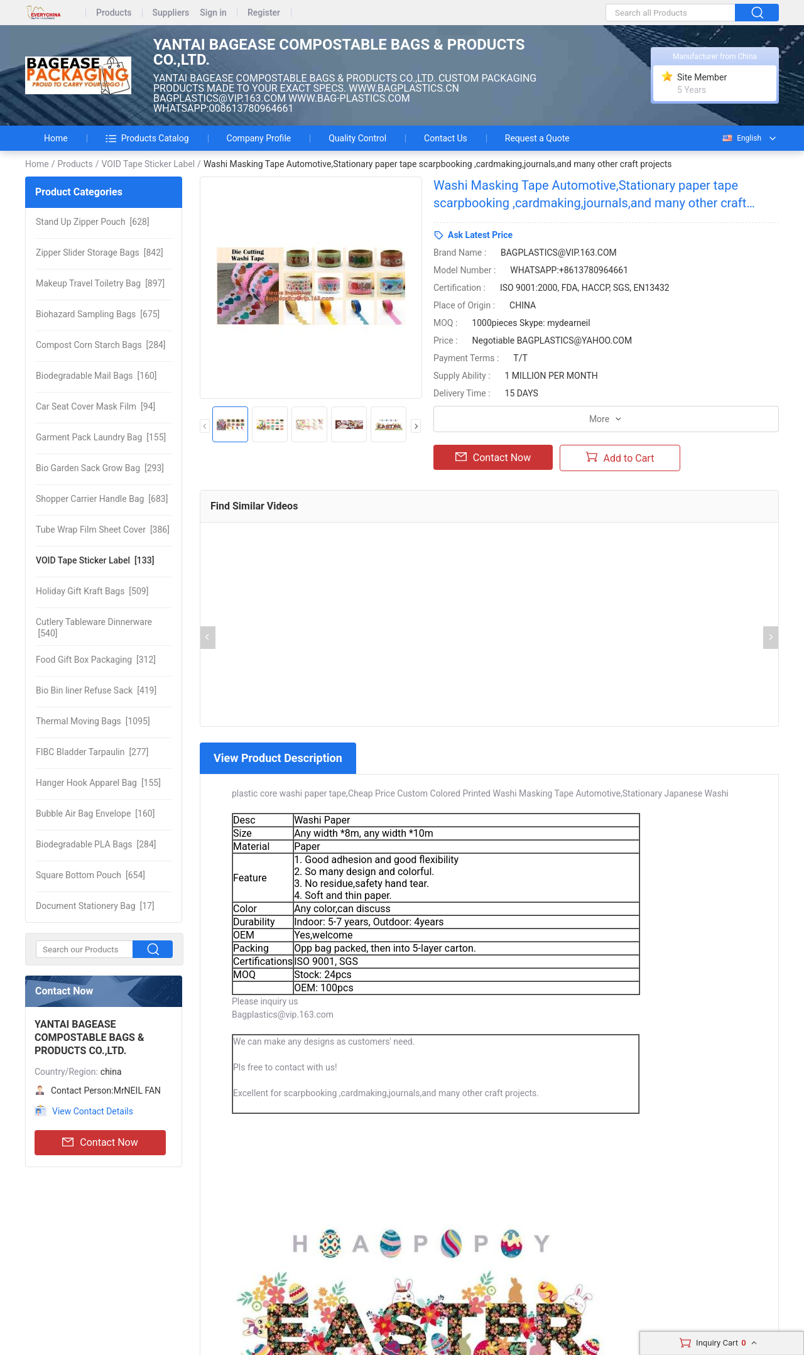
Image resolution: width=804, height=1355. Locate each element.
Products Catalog (147, 138)
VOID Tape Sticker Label (148, 164)
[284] (101, 345)
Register (263, 13)
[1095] (93, 721)
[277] (92, 752)
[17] (95, 906)
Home (56, 138)
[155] (101, 437)
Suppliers (171, 13)
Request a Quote (537, 138)
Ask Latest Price (480, 235)
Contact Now (100, 1142)
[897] (100, 283)
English (741, 138)
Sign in (213, 13)
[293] (100, 468)
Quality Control (357, 138)
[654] (90, 875)
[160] (96, 376)
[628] (92, 222)
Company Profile (259, 138)
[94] (95, 406)
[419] (96, 690)
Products (114, 13)
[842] (99, 253)
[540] (94, 627)
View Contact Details (92, 1111)
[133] (95, 560)
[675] (98, 314)
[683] (102, 499)
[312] (96, 660)
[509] (92, 591)
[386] (103, 530)
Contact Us (445, 138)
